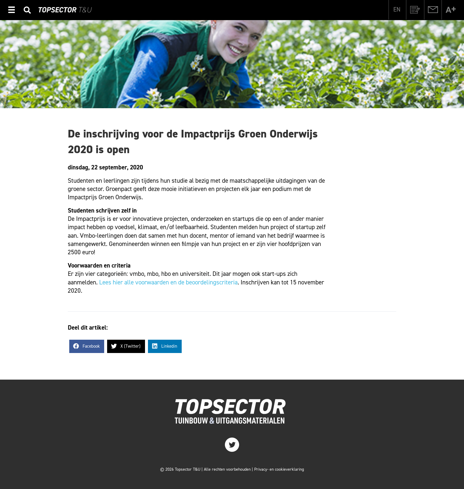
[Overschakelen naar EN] (396, 9)
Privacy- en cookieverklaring (279, 469)
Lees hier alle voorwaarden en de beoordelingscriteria (168, 282)
